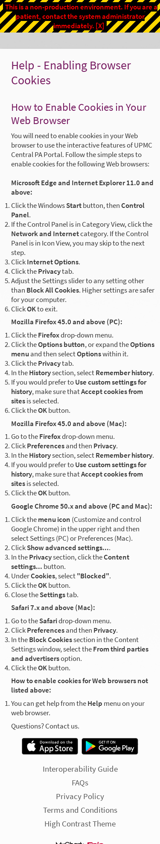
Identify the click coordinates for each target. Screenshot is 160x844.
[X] (100, 25)
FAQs (80, 782)
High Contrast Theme (80, 823)
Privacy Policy (80, 796)
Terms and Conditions (80, 810)
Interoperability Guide (80, 769)
